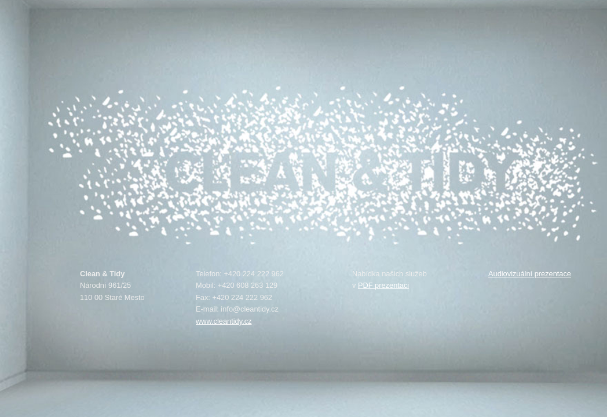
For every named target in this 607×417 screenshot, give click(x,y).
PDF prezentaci (383, 285)
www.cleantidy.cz (223, 321)
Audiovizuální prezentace (529, 273)
